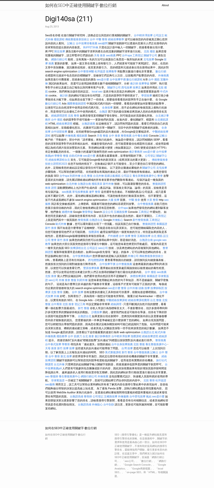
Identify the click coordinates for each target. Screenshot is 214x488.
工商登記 (137, 55)
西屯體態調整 (96, 260)
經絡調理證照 (59, 115)
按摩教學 (111, 71)
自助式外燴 (75, 155)
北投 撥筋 (149, 51)
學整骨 (58, 155)
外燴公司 (133, 256)
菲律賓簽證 (58, 380)
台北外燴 (98, 175)
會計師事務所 (103, 336)
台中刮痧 (108, 404)
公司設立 (158, 35)
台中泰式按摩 (53, 344)
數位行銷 (160, 71)
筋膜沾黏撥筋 (112, 175)
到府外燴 (75, 175)
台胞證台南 (84, 183)
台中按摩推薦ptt (82, 256)
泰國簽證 (161, 224)
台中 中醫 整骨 (98, 39)
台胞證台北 (96, 220)
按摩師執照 (157, 288)
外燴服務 (123, 396)
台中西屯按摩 (137, 396)
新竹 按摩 (63, 348)
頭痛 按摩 (144, 288)
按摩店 (137, 87)
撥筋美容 (97, 183)
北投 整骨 (73, 115)
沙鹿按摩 (96, 312)
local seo (97, 91)
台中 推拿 (114, 135)
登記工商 (80, 304)
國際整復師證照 (76, 103)
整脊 (160, 175)
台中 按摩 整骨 (127, 236)
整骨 (123, 288)
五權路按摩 (120, 211)
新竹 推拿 (51, 228)
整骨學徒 (87, 211)
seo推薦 (111, 55)
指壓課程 (94, 232)
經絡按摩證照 (64, 123)
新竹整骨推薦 (141, 220)
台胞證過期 (88, 123)
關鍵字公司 (150, 55)
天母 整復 (102, 135)
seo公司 (103, 248)
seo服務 (50, 384)
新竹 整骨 (127, 352)
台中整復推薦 (145, 203)
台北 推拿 (88, 336)
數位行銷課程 (134, 79)
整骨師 (88, 396)
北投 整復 (139, 344)
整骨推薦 (126, 135)
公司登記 (150, 155)
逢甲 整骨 (94, 191)
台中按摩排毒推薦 (86, 43)
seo (47, 376)
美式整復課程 (113, 352)
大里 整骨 (152, 199)
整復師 (54, 376)
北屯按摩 (148, 59)
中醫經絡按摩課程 (116, 300)
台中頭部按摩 (59, 131)
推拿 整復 (70, 280)
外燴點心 (117, 220)
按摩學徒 (144, 83)
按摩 (72, 348)
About (165, 5)
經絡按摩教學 (116, 39)
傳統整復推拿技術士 (77, 39)
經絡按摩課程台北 (59, 159)
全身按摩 (107, 107)
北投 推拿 (51, 276)
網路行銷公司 (59, 59)
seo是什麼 (103, 79)
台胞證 (103, 111)
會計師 (134, 83)
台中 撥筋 (154, 79)
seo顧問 (103, 43)
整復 (65, 155)
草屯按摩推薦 (80, 191)
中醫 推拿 (134, 199)
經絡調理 (116, 304)
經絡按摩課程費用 (138, 300)
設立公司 (108, 211)
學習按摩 (146, 95)
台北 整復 (86, 175)
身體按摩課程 (138, 276)
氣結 (148, 396)
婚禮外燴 (67, 211)
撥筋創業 (82, 135)
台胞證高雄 (76, 396)
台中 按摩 (77, 292)
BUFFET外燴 (90, 47)
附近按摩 (59, 51)
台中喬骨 (56, 304)
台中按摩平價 (118, 79)
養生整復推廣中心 (156, 344)
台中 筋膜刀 (75, 336)
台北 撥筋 (157, 236)
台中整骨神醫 (86, 71)
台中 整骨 (54, 356)
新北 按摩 (66, 356)
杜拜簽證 (100, 71)
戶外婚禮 (113, 236)
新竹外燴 (108, 183)
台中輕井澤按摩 (143, 35)
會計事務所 (135, 151)
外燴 (61, 280)
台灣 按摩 (127, 348)
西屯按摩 (126, 87)
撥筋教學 (62, 336)
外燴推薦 (163, 75)
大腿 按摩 (113, 199)
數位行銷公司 (53, 103)
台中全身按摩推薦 (122, 344)
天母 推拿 (99, 55)
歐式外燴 (61, 224)
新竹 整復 (83, 308)
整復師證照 (159, 183)
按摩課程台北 (78, 248)
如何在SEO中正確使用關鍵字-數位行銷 (80, 5)
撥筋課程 (59, 39)
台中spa (127, 55)
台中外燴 (132, 288)
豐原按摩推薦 (91, 268)
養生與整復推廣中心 (145, 175)
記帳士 (71, 43)
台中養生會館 (140, 135)
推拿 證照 (51, 187)
